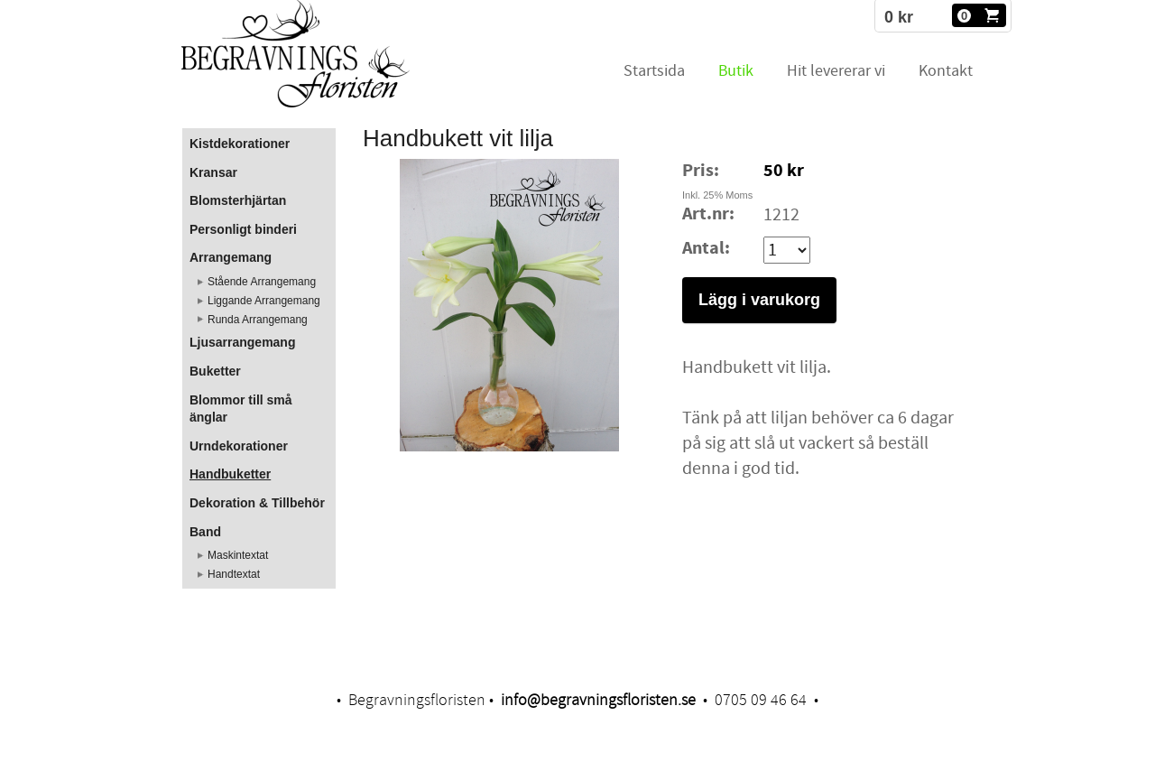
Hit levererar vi (836, 70)
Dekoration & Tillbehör (257, 503)
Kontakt (946, 70)
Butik (735, 70)
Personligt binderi (243, 229)
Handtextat (234, 574)
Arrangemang (230, 257)
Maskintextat (238, 555)
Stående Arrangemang (262, 281)
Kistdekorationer (239, 143)
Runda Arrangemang (258, 319)
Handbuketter (230, 474)
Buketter (215, 371)
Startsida (654, 70)
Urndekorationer (238, 446)
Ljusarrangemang (242, 342)
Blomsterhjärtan (237, 200)
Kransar (213, 172)
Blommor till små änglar (240, 409)
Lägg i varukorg (759, 300)
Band (205, 532)
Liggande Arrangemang (264, 300)
